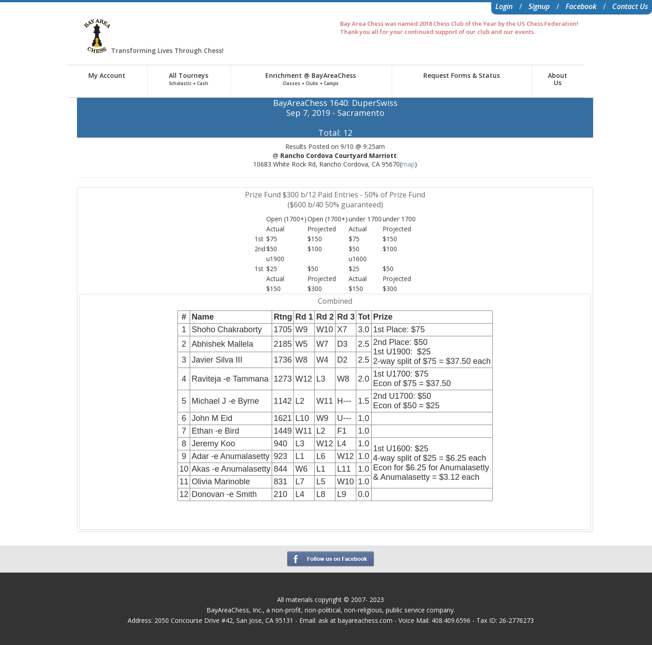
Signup (539, 6)
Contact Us (630, 6)
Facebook (581, 6)
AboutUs (557, 79)
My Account (106, 75)
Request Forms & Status (461, 75)
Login (504, 6)
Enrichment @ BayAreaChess (310, 78)
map (408, 164)
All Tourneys (188, 78)
